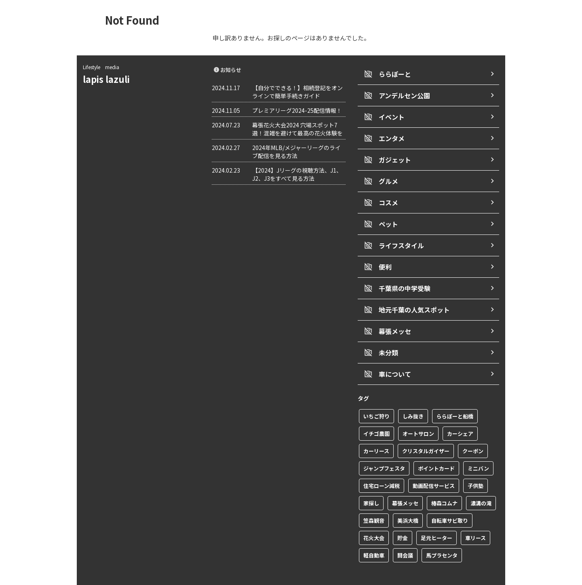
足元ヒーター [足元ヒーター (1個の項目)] (436, 518)
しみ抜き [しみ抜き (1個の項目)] (413, 397)
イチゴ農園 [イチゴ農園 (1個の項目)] (376, 414)
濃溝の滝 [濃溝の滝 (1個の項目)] (480, 484)
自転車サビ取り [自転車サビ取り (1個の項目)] (449, 501)
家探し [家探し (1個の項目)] (371, 484)
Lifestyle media (101, 66)
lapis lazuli (111, 78)
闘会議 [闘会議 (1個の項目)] (405, 536)
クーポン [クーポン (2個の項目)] (472, 431)
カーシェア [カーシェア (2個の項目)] (460, 414)
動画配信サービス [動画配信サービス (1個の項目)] (434, 466)
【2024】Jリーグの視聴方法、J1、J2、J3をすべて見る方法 (297, 174)
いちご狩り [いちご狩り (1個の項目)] (376, 397)
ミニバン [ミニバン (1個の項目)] (478, 449)
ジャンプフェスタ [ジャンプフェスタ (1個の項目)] (384, 449)
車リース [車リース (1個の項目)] (475, 518)
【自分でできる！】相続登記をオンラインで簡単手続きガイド (297, 92)
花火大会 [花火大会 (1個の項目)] (373, 518)
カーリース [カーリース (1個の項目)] (376, 431)
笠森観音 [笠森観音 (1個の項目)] (373, 501)
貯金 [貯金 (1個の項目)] (402, 518)
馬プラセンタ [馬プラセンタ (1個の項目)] (442, 536)
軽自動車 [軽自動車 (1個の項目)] (373, 536)
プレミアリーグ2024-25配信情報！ (297, 110)
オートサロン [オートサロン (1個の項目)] (418, 414)
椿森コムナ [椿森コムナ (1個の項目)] (444, 484)
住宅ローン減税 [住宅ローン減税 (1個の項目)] (381, 466)
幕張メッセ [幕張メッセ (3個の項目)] (405, 484)
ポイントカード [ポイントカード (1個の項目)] (436, 449)
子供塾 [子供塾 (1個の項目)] (475, 466)
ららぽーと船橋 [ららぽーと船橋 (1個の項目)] (454, 397)
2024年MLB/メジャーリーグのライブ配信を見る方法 (296, 152)
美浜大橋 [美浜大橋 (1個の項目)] (407, 501)
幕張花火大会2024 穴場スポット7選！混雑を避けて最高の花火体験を (297, 129)
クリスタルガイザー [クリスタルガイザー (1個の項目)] (425, 431)
